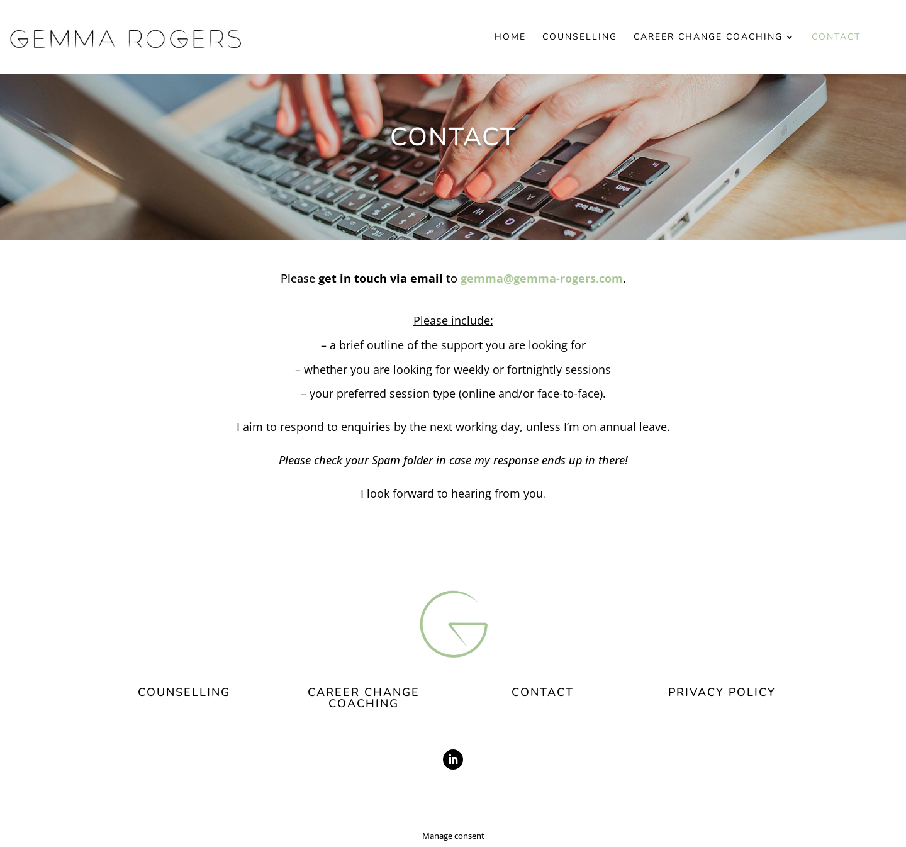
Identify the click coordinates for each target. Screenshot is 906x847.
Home (510, 38)
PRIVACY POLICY (722, 692)
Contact (836, 38)
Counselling (579, 38)
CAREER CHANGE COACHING (364, 698)
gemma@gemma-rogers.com (542, 278)
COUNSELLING (184, 692)
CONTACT (543, 692)
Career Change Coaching (708, 38)
